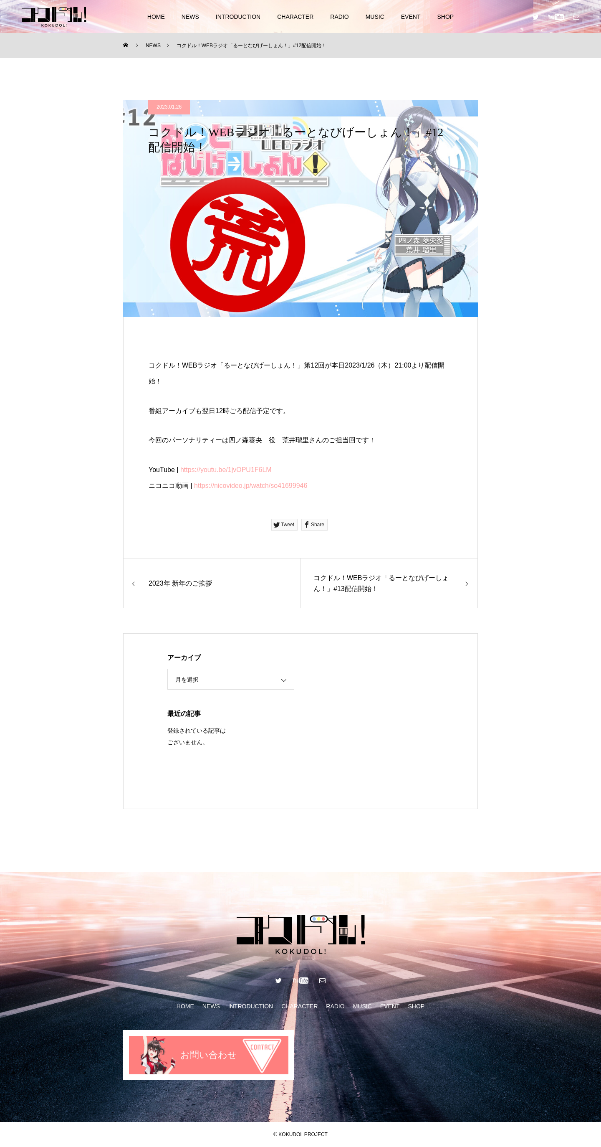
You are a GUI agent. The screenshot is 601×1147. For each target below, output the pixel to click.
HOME (156, 16)
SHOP (445, 16)
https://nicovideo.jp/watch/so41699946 (250, 485)
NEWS (190, 16)
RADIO (339, 16)
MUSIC (375, 16)
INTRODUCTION (238, 16)
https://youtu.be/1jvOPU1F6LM (226, 469)
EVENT (411, 16)
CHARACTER (295, 16)
